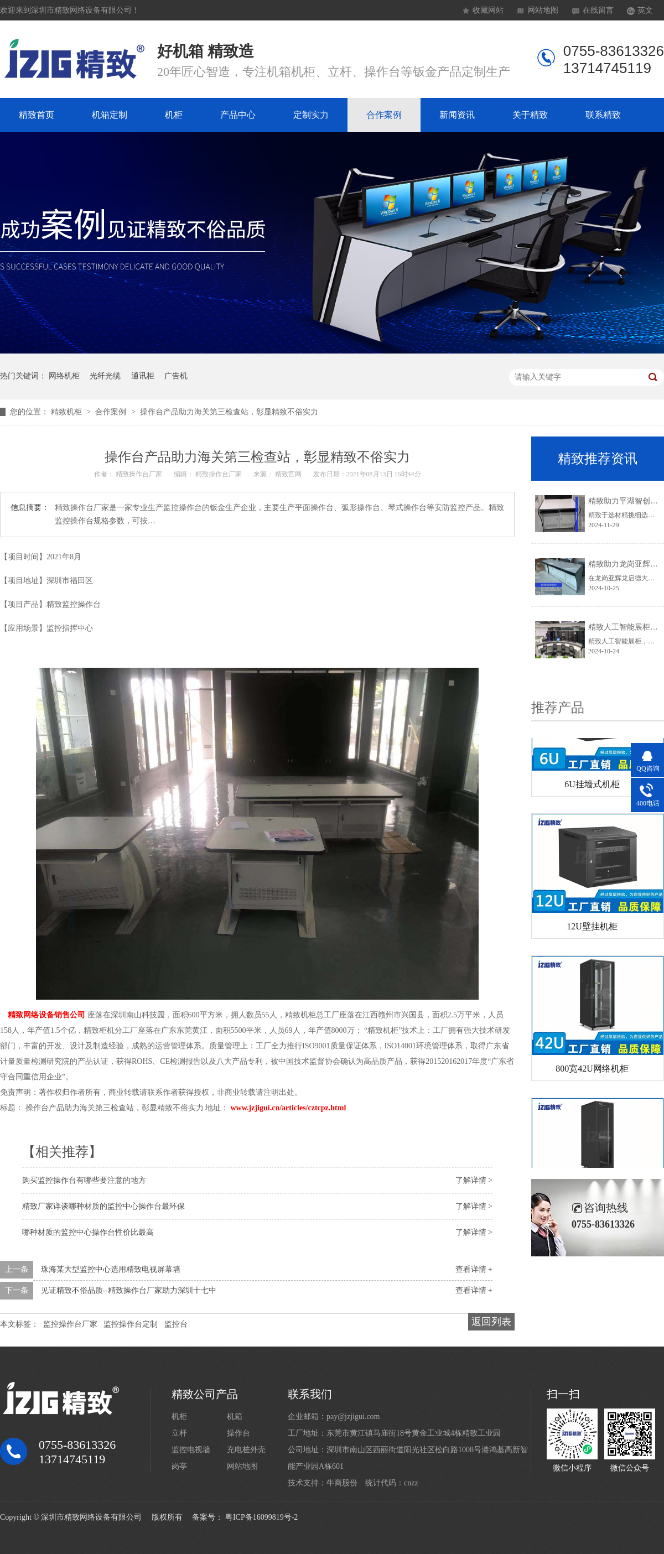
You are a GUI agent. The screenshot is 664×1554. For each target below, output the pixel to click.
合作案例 (384, 114)
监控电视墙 (191, 1450)
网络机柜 (64, 376)
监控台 (176, 1324)
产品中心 (238, 114)
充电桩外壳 (246, 1450)
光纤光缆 (105, 376)
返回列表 (491, 1321)
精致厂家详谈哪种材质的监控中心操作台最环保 (103, 1206)
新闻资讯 (457, 114)
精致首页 (36, 114)
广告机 (176, 376)
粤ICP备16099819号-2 (261, 1517)
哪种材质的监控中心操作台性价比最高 (88, 1232)
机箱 (234, 1416)
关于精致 (530, 114)
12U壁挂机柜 (592, 928)
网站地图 (542, 10)
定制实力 (311, 114)
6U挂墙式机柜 (592, 786)
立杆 (179, 1433)
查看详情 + (473, 1269)
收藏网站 (488, 10)
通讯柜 (142, 376)
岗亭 (179, 1466)
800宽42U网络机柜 (592, 1070)
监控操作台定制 (130, 1324)
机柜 (174, 114)
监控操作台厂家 (70, 1324)
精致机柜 (67, 412)
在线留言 (598, 10)
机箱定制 (109, 114)
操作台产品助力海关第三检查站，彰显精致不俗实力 (229, 412)
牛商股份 (341, 1483)
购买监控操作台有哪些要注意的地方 (84, 1180)
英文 (645, 10)
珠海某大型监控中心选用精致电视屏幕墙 (110, 1269)
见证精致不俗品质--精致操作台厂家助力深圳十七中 (128, 1290)
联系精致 (603, 114)
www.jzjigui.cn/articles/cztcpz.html (288, 1108)
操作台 (238, 1433)
